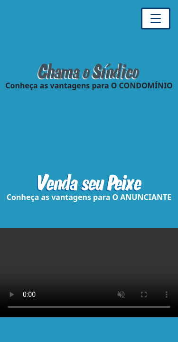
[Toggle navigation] (155, 18)
